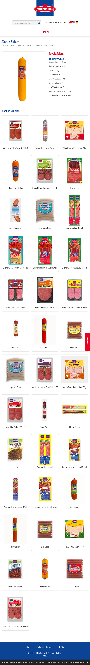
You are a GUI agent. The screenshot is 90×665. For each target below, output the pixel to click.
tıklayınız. (82, 662)
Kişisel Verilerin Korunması (44, 647)
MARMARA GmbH (7, 45)
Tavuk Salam (54, 45)
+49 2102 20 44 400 (56, 22)
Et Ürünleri (28, 45)
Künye (28, 647)
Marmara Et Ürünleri (41, 45)
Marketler (87, 341)
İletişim (61, 647)
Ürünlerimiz (19, 45)
